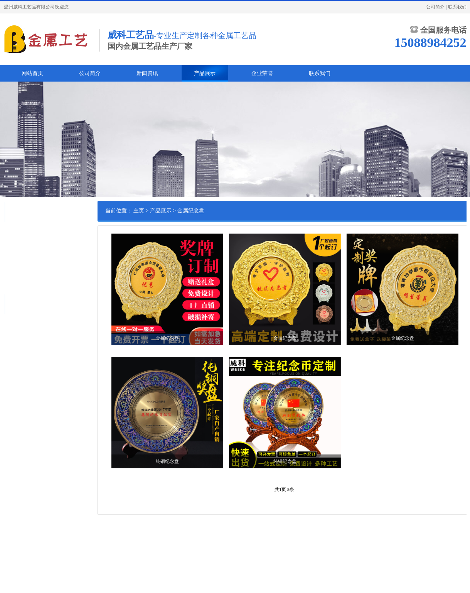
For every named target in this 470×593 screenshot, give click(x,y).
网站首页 (32, 73)
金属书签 (19, 267)
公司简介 (435, 7)
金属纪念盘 (21, 255)
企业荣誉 (262, 73)
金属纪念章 (21, 231)
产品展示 (205, 73)
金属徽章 (19, 243)
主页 (165, 211)
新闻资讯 (147, 73)
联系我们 (457, 7)
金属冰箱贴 (21, 279)
